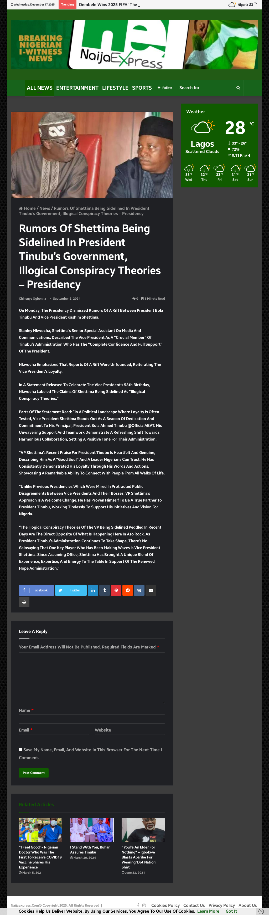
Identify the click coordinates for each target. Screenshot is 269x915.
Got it (231, 911)
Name (26, 710)
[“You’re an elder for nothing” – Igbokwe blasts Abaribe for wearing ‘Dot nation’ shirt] (143, 830)
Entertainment (77, 88)
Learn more (208, 911)
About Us (248, 905)
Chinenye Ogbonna (32, 298)
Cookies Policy (165, 905)
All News (40, 88)
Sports (142, 88)
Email (26, 730)
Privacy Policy (222, 905)
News (44, 208)
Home (27, 208)
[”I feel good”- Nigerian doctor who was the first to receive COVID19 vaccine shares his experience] (41, 830)
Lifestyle (115, 88)
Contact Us (194, 905)
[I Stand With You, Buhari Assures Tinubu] (92, 830)
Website (103, 730)
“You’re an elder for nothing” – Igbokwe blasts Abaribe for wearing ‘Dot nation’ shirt (139, 857)
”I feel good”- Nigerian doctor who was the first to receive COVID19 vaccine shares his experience (40, 857)
